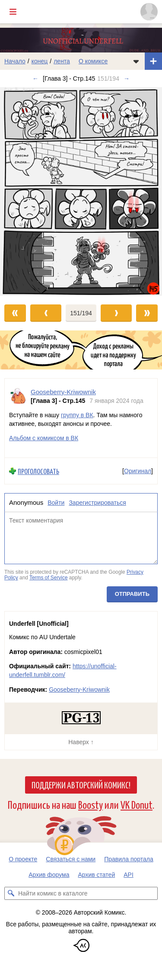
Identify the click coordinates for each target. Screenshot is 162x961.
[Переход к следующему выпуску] (81, 191)
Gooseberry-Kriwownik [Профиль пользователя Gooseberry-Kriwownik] (63, 392)
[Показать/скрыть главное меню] (13, 11)
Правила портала (128, 859)
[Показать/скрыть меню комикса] (136, 61)
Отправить (132, 594)
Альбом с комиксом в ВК (43, 438)
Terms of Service (48, 578)
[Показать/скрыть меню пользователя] (149, 11)
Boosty (90, 804)
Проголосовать (38, 471)
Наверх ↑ (80, 742)
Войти (56, 502)
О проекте (23, 859)
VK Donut (136, 804)
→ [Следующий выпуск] (127, 78)
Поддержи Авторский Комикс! (81, 784)
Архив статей (96, 874)
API (128, 874)
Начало (14, 61)
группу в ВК (77, 415)
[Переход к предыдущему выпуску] (20, 191)
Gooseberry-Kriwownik (79, 689)
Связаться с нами (70, 859)
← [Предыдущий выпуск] (35, 78)
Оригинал (137, 470)
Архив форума (49, 874)
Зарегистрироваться (97, 502)
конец (40, 61)
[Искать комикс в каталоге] (11, 893)
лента (62, 61)
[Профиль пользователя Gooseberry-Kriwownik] (17, 396)
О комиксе (93, 61)
